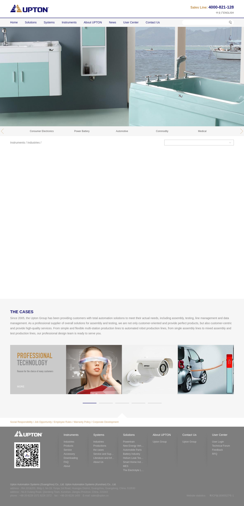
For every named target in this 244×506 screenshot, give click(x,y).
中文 (218, 12)
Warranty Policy (82, 422)
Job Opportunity (43, 422)
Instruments (17, 142)
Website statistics (195, 495)
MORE (20, 386)
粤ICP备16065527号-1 (221, 495)
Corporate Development (106, 422)
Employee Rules (63, 422)
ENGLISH (228, 12)
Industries (33, 142)
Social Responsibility (21, 422)
